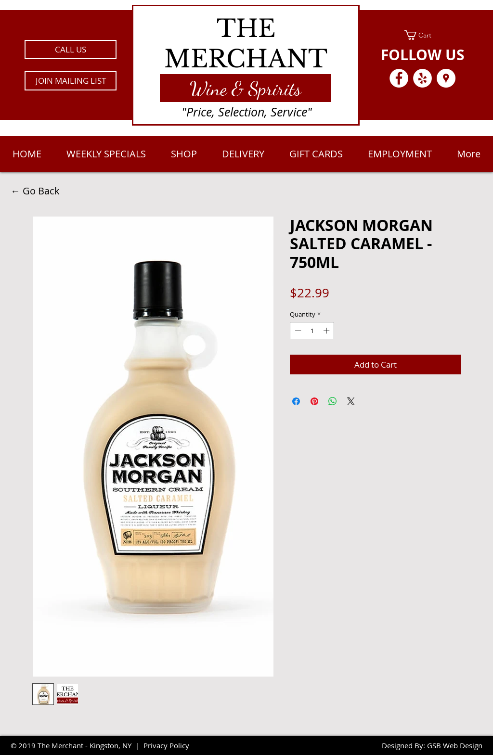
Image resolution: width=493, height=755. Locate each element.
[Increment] (327, 330)
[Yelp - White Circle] (422, 78)
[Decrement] (297, 330)
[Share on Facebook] (296, 401)
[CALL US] (71, 49)
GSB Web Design (454, 745)
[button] (71, 80)
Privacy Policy (166, 745)
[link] (422, 35)
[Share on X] (351, 401)
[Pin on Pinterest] (314, 401)
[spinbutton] (312, 330)
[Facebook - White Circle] (398, 78)
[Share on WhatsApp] (332, 401)
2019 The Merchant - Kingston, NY (74, 745)
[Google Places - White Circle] (446, 78)
